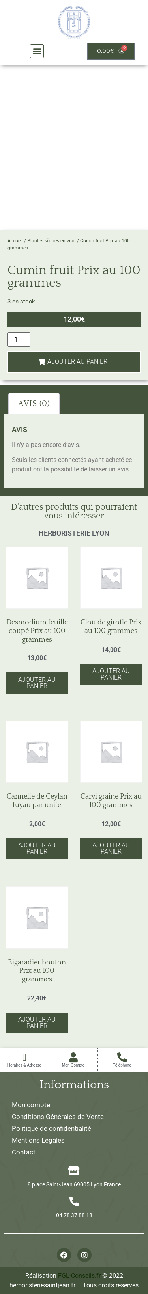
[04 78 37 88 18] (74, 1201)
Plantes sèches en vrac (51, 241)
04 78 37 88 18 (74, 1215)
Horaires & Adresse (24, 1065)
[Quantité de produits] (18, 339)
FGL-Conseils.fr (79, 1275)
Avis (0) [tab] (34, 403)
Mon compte (31, 1105)
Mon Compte (73, 1065)
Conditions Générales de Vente (58, 1117)
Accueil (15, 241)
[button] (37, 51)
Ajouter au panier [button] (37, 683)
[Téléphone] (122, 1057)
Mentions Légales (38, 1140)
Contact (24, 1152)
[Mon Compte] (73, 1057)
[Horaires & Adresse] (24, 1057)
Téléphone (122, 1065)
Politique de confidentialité (51, 1128)
